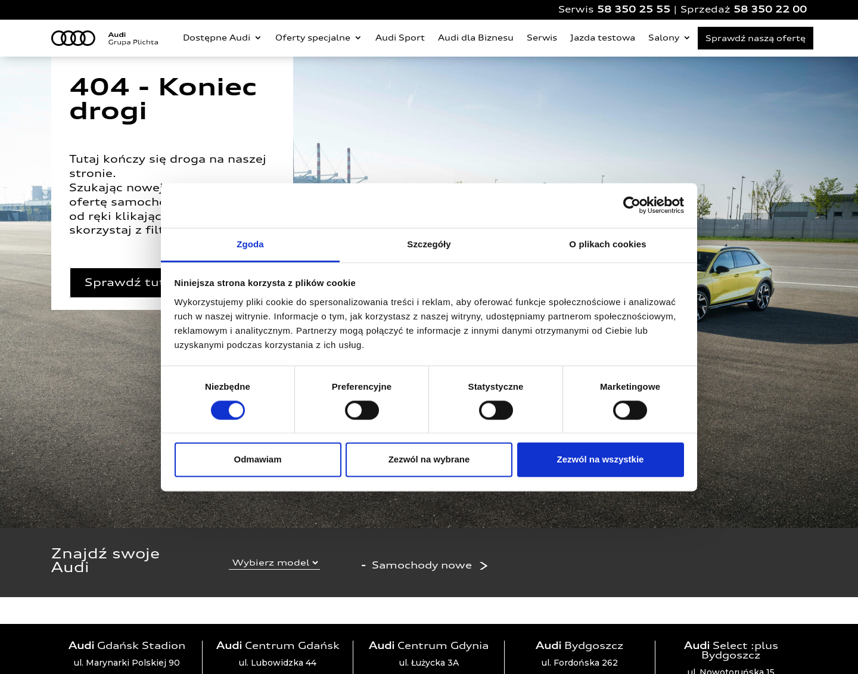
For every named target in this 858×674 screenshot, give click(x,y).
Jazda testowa (602, 37)
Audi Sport (400, 37)
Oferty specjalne (312, 37)
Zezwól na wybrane (429, 460)
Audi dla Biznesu (476, 37)
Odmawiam (257, 460)
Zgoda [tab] (250, 244)
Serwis (542, 37)
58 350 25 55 (633, 9)
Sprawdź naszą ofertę (755, 38)
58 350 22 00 (770, 9)
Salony (663, 37)
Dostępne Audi (216, 37)
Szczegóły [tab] (428, 244)
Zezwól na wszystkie (600, 460)
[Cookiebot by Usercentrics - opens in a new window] (632, 205)
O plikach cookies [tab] (607, 244)
